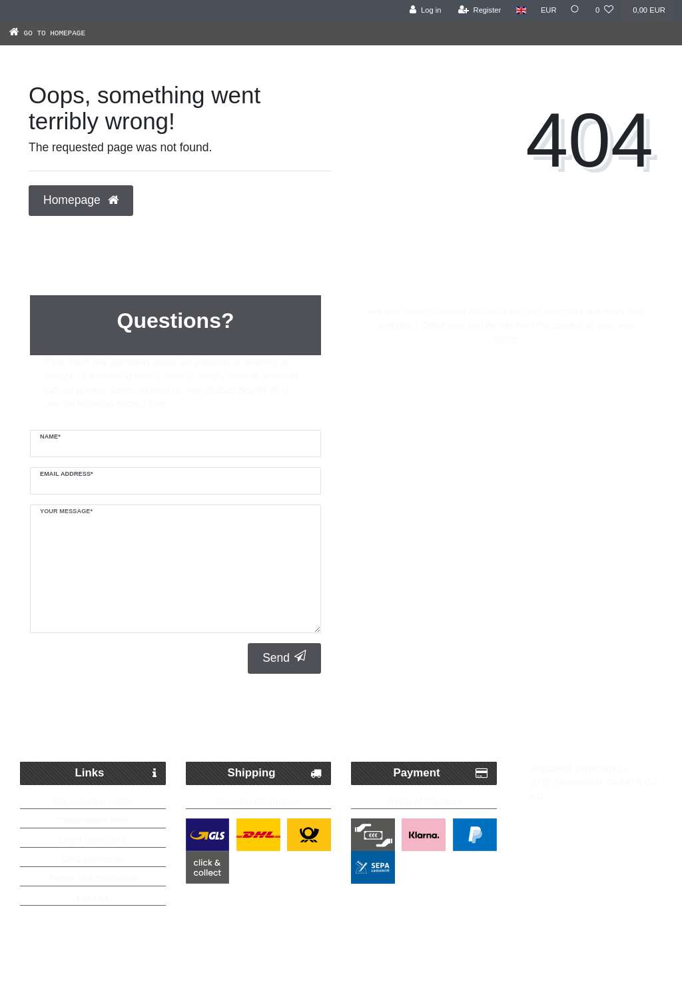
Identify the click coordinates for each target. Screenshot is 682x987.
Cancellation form (93, 820)
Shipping (275, 773)
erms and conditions (95, 878)
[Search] (574, 10)
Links (116, 773)
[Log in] (423, 10)
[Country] (518, 10)
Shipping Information (258, 801)
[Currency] (546, 10)
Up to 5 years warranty (572, 729)
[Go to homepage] (61, 32)
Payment (441, 773)
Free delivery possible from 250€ (348, 729)
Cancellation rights (93, 801)
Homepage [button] (81, 200)
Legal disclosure (93, 839)
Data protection (93, 859)
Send (284, 657)
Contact (93, 897)
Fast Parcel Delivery (130, 729)
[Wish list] (604, 10)
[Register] (477, 10)
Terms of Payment (424, 801)
